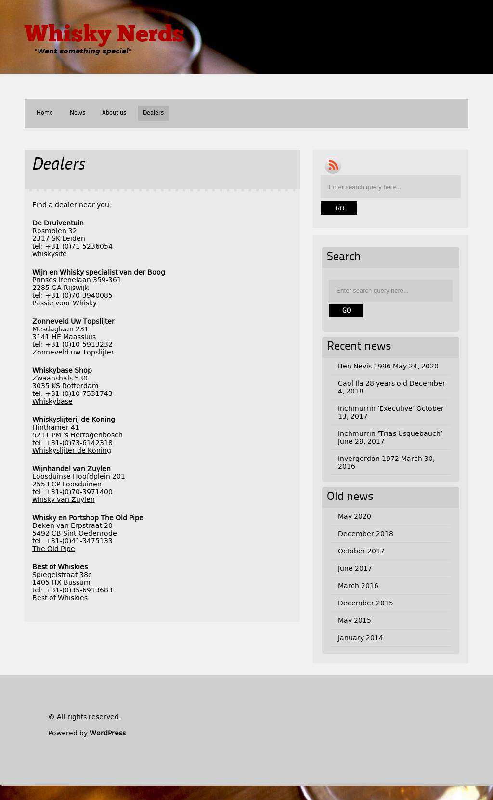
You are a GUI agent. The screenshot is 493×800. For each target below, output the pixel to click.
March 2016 (358, 586)
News (77, 113)
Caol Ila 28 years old (372, 383)
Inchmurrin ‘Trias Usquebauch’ (390, 433)
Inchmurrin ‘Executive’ (376, 408)
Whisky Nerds (104, 35)
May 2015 (354, 620)
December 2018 (365, 534)
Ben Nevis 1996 (364, 366)
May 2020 (354, 516)
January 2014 (360, 638)
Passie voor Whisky (64, 303)
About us (114, 113)
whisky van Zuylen (63, 499)
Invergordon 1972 (368, 458)
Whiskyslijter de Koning (71, 450)
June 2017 (355, 568)
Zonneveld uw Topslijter (73, 352)
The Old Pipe (53, 548)
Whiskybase (52, 401)
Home (45, 113)
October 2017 (361, 551)
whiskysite (49, 254)
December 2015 (365, 603)
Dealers (153, 113)
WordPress (108, 733)
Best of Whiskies (60, 598)
